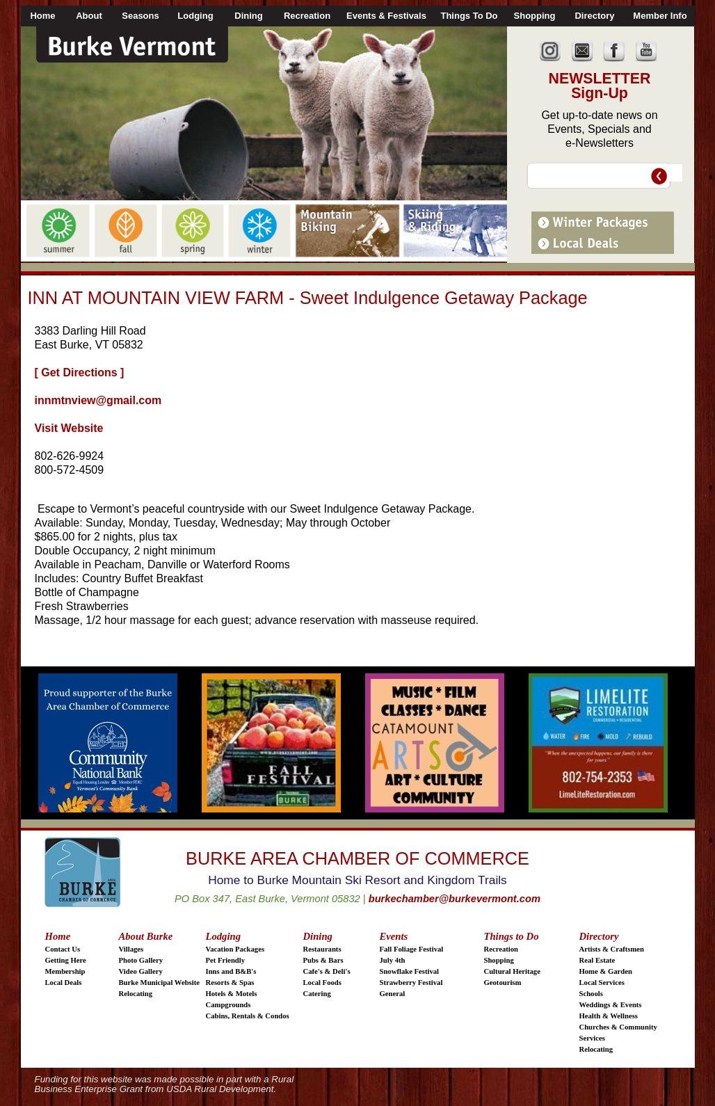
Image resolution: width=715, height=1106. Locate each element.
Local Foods (322, 982)
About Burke (146, 936)
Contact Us (63, 949)
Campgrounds (228, 1005)
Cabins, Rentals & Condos (247, 1016)
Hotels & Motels (231, 993)
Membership (65, 971)
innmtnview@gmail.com (98, 400)
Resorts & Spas (230, 982)
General (392, 993)
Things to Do (511, 936)
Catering (317, 993)
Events (394, 936)
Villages (131, 949)
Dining (317, 936)
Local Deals (63, 982)
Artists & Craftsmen (612, 949)
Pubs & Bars (323, 960)
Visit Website (69, 428)
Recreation (501, 949)
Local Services (602, 982)
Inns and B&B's (231, 971)
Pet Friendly (226, 960)
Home (58, 936)
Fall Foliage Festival (412, 949)
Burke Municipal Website (159, 982)
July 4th (392, 960)
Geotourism (503, 982)
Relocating (136, 993)
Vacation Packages (235, 949)
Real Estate (597, 960)
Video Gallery (141, 971)
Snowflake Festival (410, 971)
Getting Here (65, 960)
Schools (591, 993)
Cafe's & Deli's (327, 971)
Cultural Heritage (512, 971)
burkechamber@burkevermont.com (454, 898)
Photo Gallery (141, 960)
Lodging (223, 936)
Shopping (499, 960)
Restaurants (322, 949)
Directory (599, 936)
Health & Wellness (608, 1016)
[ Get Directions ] (79, 372)
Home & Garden (605, 971)
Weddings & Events (610, 1005)
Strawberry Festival (411, 982)
